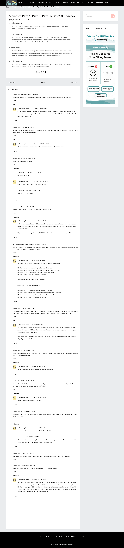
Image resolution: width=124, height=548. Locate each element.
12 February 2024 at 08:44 (29, 158)
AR (25, 3)
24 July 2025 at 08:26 (27, 453)
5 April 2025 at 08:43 (32, 437)
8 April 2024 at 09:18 (38, 260)
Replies (16, 105)
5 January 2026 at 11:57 (33, 285)
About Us (59, 536)
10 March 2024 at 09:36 (39, 221)
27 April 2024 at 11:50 (27, 308)
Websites (99, 3)
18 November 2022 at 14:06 (40, 144)
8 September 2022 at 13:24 (29, 94)
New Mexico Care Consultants (23, 244)
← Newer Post (10, 82)
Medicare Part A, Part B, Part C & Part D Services (42, 16)
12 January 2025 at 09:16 (39, 428)
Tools (91, 3)
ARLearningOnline (67, 544)
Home (20, 3)
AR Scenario (42, 3)
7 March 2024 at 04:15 (28, 207)
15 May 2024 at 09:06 (27, 350)
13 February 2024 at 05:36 (34, 172)
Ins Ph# (72, 3)
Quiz (106, 3)
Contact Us (49, 536)
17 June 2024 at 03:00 (39, 397)
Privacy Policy (70, 536)
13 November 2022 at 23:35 (29, 127)
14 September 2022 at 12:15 (41, 108)
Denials (51, 3)
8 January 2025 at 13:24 (28, 411)
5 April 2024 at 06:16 (39, 244)
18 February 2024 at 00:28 (40, 181)
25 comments (25, 20)
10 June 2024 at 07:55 (28, 381)
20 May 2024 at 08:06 (38, 366)
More (84, 3)
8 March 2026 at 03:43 (39, 479)
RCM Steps (32, 3)
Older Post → (75, 82)
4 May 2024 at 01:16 (38, 325)
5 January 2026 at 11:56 (33, 190)
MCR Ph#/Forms (62, 3)
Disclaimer (81, 536)
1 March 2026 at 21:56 (28, 465)
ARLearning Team (23, 108)
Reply (14, 100)
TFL (78, 3)
